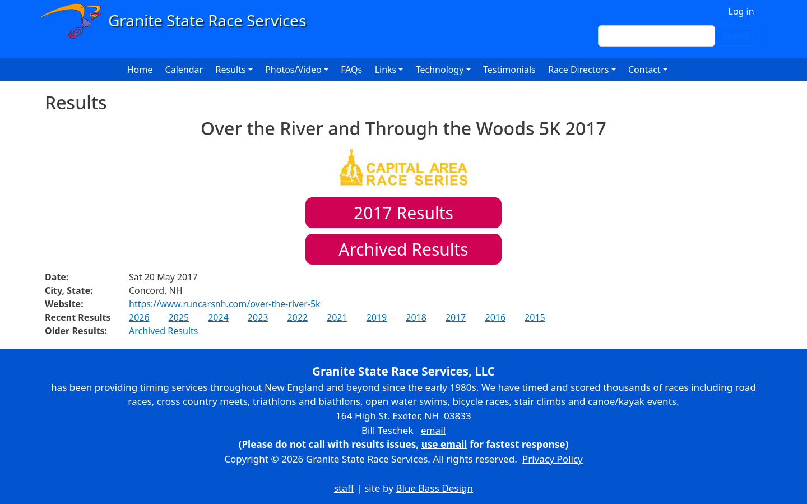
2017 (456, 317)
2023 (258, 317)
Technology (440, 69)
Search (736, 36)
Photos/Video (293, 69)
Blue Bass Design (434, 488)
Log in (741, 11)
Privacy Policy (552, 458)
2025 (179, 317)
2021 (337, 317)
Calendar (184, 69)
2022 (297, 317)
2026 (139, 317)
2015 (535, 317)
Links (386, 69)
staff (344, 488)
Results (403, 212)
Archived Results (403, 249)
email (433, 430)
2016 (495, 317)
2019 (377, 317)
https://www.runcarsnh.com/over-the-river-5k (225, 304)
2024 (218, 317)
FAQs (351, 69)
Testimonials (509, 69)
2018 (416, 317)
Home (140, 69)
